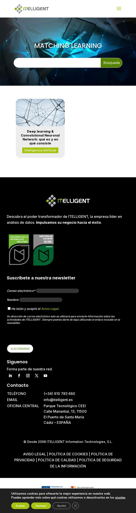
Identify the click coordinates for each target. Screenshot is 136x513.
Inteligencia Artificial (40, 150)
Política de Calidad (57, 460)
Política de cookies (69, 454)
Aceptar (20, 506)
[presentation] (40, 335)
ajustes (120, 498)
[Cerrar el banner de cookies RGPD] (75, 505)
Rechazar (41, 506)
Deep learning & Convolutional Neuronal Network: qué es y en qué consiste (40, 137)
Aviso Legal (49, 309)
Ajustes (61, 506)
